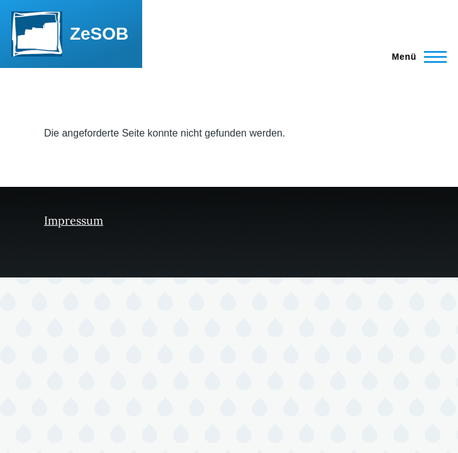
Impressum (73, 220)
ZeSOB (99, 33)
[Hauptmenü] (415, 56)
